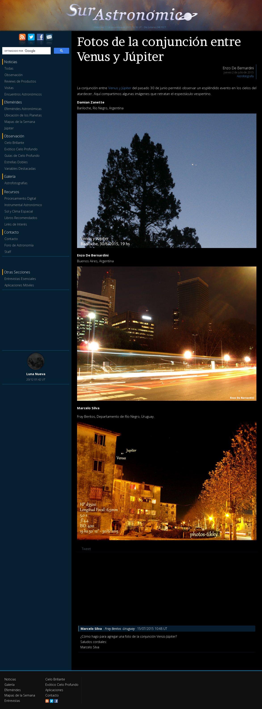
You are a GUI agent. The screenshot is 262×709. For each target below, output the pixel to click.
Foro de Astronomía (19, 245)
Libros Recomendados (20, 218)
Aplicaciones (54, 690)
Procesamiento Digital (20, 198)
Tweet (86, 548)
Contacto (11, 239)
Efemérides (12, 690)
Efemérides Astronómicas (23, 109)
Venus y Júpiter (119, 88)
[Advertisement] (35, 319)
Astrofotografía (245, 76)
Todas (8, 68)
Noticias (10, 679)
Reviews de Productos (20, 81)
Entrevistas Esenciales (20, 279)
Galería (9, 684)
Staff (7, 252)
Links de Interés (15, 224)
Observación (13, 75)
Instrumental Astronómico (23, 205)
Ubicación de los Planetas (23, 115)
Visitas (9, 88)
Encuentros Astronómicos (23, 94)
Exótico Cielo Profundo (21, 149)
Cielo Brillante (14, 143)
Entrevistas (12, 701)
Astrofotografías (15, 183)
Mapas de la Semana (19, 122)
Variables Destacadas (20, 168)
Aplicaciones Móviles (19, 285)
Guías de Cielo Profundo (22, 155)
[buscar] (26, 50)
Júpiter (9, 128)
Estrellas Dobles (16, 162)
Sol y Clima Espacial (18, 211)
